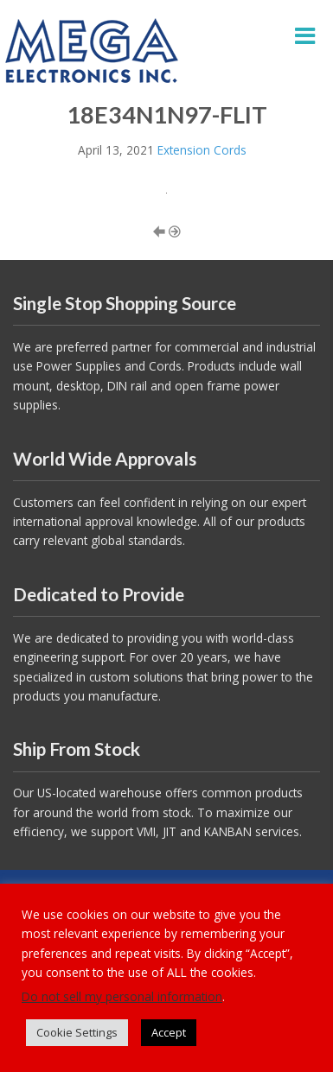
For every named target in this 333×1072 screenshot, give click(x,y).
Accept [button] (168, 1032)
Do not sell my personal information (122, 996)
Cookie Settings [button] (77, 1032)
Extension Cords (202, 150)
